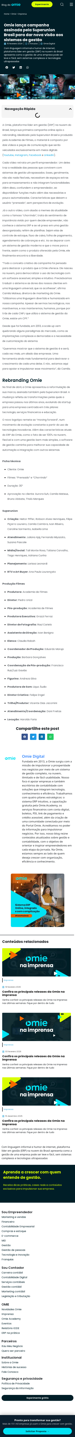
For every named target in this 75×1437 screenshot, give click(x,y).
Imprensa (22, 14)
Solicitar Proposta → (37, 1431)
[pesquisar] (62, 4)
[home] (11, 4)
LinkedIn (49, 155)
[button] (7, 67)
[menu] (71, 4)
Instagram (21, 155)
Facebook (35, 155)
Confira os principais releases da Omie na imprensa (33, 993)
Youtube (8, 155)
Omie (13, 14)
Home (6, 14)
